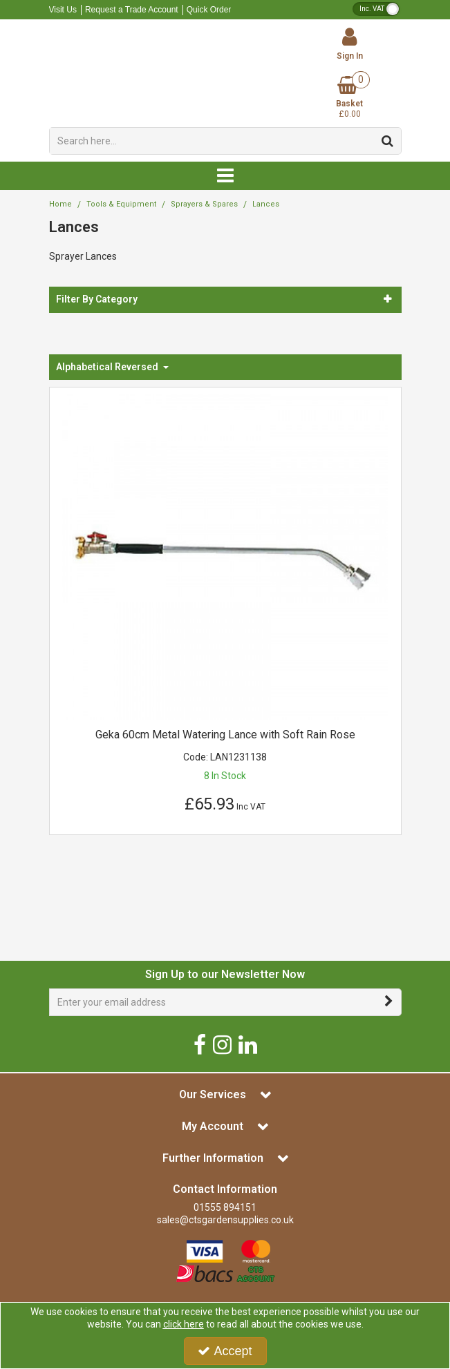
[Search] (212, 141)
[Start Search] (388, 141)
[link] (200, 1044)
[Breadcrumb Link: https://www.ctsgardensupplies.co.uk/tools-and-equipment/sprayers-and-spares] (204, 204)
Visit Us (63, 10)
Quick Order (209, 10)
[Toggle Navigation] (225, 176)
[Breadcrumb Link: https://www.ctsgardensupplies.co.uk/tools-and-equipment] (121, 204)
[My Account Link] (350, 44)
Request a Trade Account (131, 10)
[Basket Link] (350, 97)
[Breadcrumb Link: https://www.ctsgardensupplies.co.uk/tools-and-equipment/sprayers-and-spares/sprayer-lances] (265, 204)
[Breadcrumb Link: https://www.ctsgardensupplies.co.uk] (60, 204)
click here (183, 1324)
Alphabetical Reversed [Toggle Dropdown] (108, 366)
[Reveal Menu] (225, 176)
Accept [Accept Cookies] (225, 1351)
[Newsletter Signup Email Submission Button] (389, 1002)
